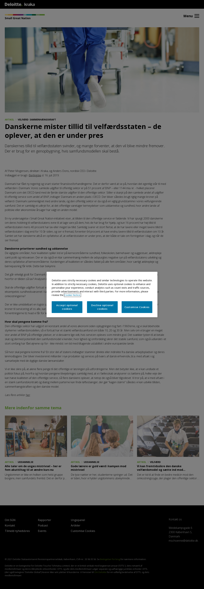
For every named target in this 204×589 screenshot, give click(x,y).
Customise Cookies (137, 307)
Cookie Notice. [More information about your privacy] (72, 295)
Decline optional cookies (102, 307)
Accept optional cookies (67, 307)
